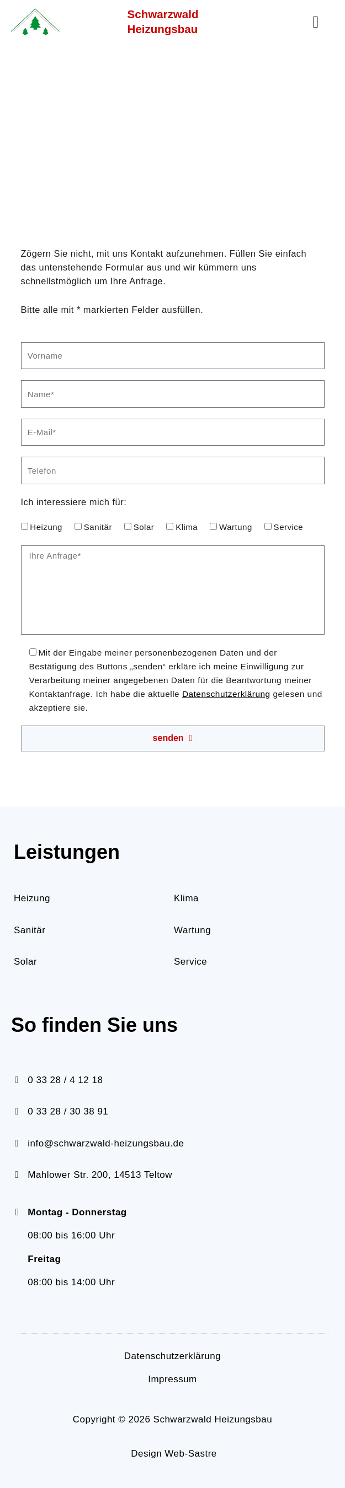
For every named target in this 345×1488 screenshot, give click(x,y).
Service (289, 527)
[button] (316, 22)
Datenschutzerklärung (226, 694)
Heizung (46, 527)
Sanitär (98, 527)
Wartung (235, 527)
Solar (144, 527)
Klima (187, 527)
